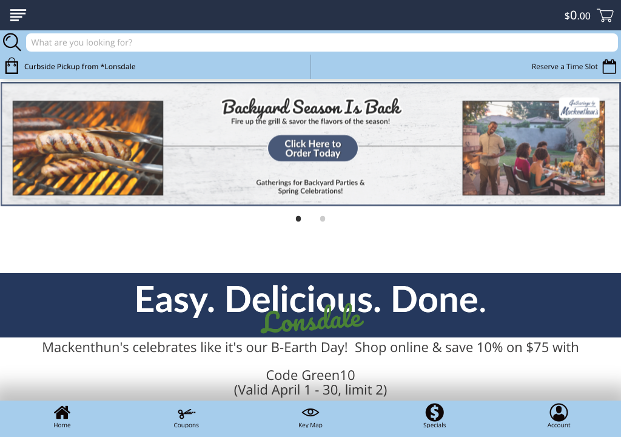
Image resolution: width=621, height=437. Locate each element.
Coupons (185, 416)
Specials (434, 416)
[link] (310, 144)
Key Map (310, 416)
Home (62, 416)
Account (559, 416)
